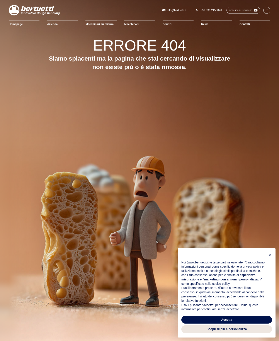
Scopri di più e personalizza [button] (227, 329)
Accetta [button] (226, 319)
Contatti (245, 24)
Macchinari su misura (99, 24)
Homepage (16, 24)
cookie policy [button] (221, 283)
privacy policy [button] (252, 266)
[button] (269, 255)
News (204, 24)
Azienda (52, 24)
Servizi (167, 24)
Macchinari (131, 24)
